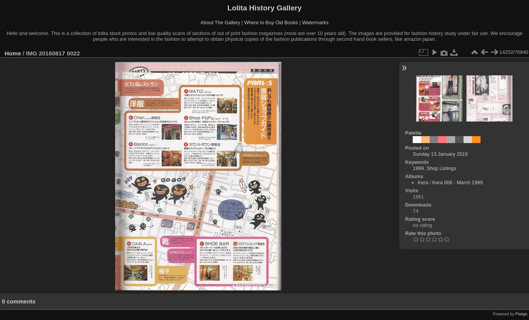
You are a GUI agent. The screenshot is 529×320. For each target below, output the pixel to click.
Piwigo (521, 314)
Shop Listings (441, 168)
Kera (423, 182)
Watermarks (315, 22)
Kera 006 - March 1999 (457, 182)
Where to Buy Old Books (271, 22)
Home (13, 53)
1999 (418, 168)
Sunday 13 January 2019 (440, 154)
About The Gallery (220, 22)
